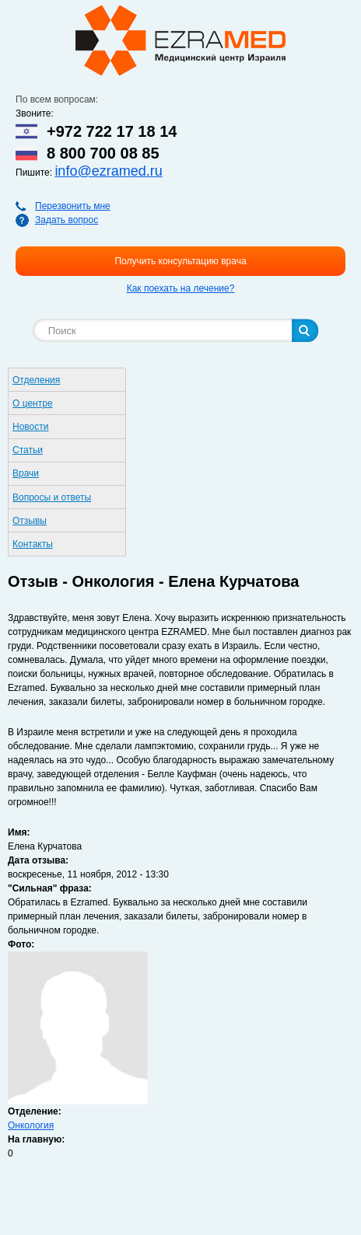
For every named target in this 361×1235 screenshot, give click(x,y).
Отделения (36, 380)
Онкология (31, 1125)
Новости (30, 426)
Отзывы (29, 520)
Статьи (27, 450)
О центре (32, 403)
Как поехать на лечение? (181, 288)
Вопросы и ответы (51, 497)
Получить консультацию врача (180, 261)
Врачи (25, 473)
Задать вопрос (66, 220)
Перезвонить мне (72, 206)
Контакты (32, 544)
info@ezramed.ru (108, 171)
